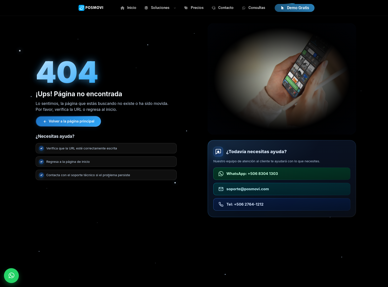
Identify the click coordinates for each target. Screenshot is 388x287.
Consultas (253, 7)
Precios (194, 7)
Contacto (223, 7)
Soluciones (157, 7)
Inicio (128, 7)
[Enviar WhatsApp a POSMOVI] (11, 275)
